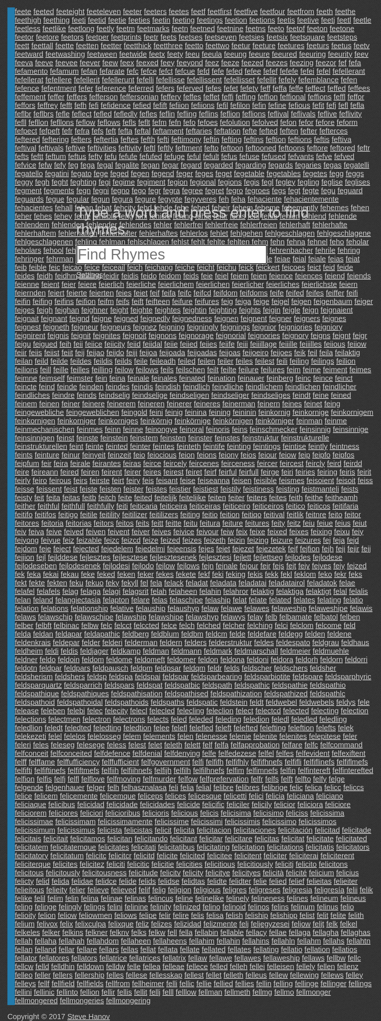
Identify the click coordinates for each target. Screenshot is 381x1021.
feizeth (215, 540)
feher (23, 216)
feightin (195, 310)
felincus (160, 898)
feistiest (205, 489)
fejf (293, 549)
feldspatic (202, 702)
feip (304, 455)
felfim (235, 770)
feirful (228, 472)
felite (338, 915)
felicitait (55, 839)
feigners (307, 318)
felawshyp (202, 617)
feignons (162, 335)
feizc (111, 540)
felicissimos (317, 821)
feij (80, 352)
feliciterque (33, 864)
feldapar (68, 634)
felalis (358, 591)
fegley (285, 182)
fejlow (165, 566)
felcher (234, 625)
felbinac (66, 625)
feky (112, 583)
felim (55, 898)
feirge (270, 472)
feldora (281, 659)
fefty (95, 156)
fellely (305, 966)
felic (296, 787)
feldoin (69, 659)
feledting (107, 728)
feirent (112, 472)
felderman (141, 642)
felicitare (238, 839)
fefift (160, 105)
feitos (125, 523)
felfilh (182, 770)
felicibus (61, 804)
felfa (221, 745)
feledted (78, 728)
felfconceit (31, 753)
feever (90, 63)
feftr (363, 148)
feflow (85, 122)
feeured (284, 54)
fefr (67, 131)
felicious (184, 813)
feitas (71, 497)
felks (139, 932)
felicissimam (75, 821)
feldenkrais (33, 642)
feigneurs (115, 327)
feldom (93, 659)
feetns (256, 28)
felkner (96, 932)
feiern (348, 284)
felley (354, 975)
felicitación (295, 830)
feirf (210, 472)
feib (21, 267)
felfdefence (112, 753)
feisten (110, 489)
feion (186, 455)
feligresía (329, 890)
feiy (357, 532)
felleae (173, 966)
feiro (40, 480)
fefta (125, 131)
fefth (148, 139)
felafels (48, 591)
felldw (115, 966)
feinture (47, 455)
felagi (112, 591)
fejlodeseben (36, 566)
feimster (80, 378)
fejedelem (117, 549)
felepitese (325, 736)
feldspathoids (126, 702)
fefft (66, 105)
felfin (288, 770)
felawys (233, 617)
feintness (344, 446)
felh (113, 787)
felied (278, 881)
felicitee (219, 856)
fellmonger (313, 992)
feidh (45, 276)
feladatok (322, 583)
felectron (96, 719)
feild (41, 361)
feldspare (307, 677)
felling (283, 983)
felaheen (183, 591)
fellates (239, 949)
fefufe (128, 156)
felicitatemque (73, 847)
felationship (89, 608)
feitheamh (341, 497)
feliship (256, 915)
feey (168, 63)
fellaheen (136, 941)
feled (179, 719)
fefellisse (170, 80)
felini (114, 907)
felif (144, 890)
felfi (198, 762)
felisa (215, 915)
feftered (27, 139)
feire (22, 472)
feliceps (150, 796)
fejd (353, 540)
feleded (201, 719)
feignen (226, 318)
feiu (309, 523)
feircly (315, 463)
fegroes (257, 190)
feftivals (50, 148)
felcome (329, 625)
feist (71, 489)
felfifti (23, 770)
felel (55, 736)
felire (181, 915)
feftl (149, 148)
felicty (24, 881)
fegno (120, 190)
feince (323, 378)
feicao (72, 267)
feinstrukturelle (305, 438)
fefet (231, 88)
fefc (132, 71)
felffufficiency (78, 762)
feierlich (111, 284)
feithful (48, 506)
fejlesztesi (215, 557)
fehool (53, 250)
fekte (37, 583)
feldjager (94, 651)
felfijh (163, 770)
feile (141, 361)
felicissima (327, 813)
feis (148, 480)
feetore (47, 37)
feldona (232, 659)
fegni (101, 190)
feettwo (217, 46)
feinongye (161, 429)
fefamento (31, 71)
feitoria (52, 523)
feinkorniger (77, 421)
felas (159, 600)
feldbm (192, 634)
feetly (105, 28)
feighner (94, 310)
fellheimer (148, 983)
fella (186, 932)
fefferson (103, 97)
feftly (165, 148)
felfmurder (159, 779)
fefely (287, 80)
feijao (95, 352)
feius (343, 523)
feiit (67, 352)
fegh (42, 182)
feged (119, 173)
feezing (302, 63)
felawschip (55, 617)
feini (156, 412)
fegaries (308, 165)
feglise (332, 182)
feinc (303, 378)
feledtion (138, 728)
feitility (109, 514)
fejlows (188, 566)
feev (361, 54)
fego (139, 190)
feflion (230, 114)
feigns (320, 335)
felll (168, 992)
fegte (310, 190)
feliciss (297, 813)
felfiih (110, 770)
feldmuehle (331, 651)
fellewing (304, 975)
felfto (303, 779)
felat (240, 600)
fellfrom (118, 983)
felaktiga (290, 591)
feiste (89, 489)
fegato (81, 173)
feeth (324, 11)
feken (126, 574)
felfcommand (341, 745)
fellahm (309, 941)
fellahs (334, 941)
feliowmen (95, 915)
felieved (124, 890)
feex (127, 63)
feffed (337, 88)
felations (55, 608)
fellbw (336, 958)
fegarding (250, 165)
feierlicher (248, 284)
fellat (148, 949)
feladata (223, 583)
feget (224, 173)
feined (341, 395)
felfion (25, 779)
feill (45, 370)
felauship (150, 608)
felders (195, 642)
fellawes (247, 958)
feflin (167, 114)
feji (340, 549)
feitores (27, 523)
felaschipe (186, 600)
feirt (118, 480)
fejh (328, 549)
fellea (152, 966)
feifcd (202, 293)
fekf (204, 574)
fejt (291, 566)
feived (73, 532)
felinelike (209, 898)
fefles (148, 114)
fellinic (44, 992)
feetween (102, 54)
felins (280, 907)
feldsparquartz (38, 685)
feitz (294, 523)
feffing (246, 97)
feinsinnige (350, 429)
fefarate (112, 71)
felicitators (352, 847)
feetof (295, 28)
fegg (336, 173)
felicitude (143, 873)
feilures (273, 370)
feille (60, 370)
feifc (184, 293)
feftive (75, 148)
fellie (203, 983)
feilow (124, 370)
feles (41, 745)
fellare (87, 949)
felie (260, 881)
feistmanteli (320, 489)
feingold (134, 412)
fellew (278, 975)
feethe (345, 11)
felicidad (90, 804)
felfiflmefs (352, 762)
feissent (49, 489)
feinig (174, 412)
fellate (190, 949)
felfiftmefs (83, 770)
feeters (155, 11)
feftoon (232, 148)
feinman (309, 421)
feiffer (335, 293)
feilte (228, 370)
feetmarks (153, 28)
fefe (217, 71)
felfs (272, 779)
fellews (332, 975)
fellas (129, 949)
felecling (190, 711)
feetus (341, 46)
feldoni (258, 659)
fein (101, 378)
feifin (22, 301)
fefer (85, 88)
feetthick (137, 46)
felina (90, 898)
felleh (238, 966)
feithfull (73, 506)
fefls (129, 122)
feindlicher (340, 387)
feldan (43, 634)
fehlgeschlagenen (44, 242)
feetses (190, 37)
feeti (79, 20)
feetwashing (65, 54)
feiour (267, 455)
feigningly (203, 327)
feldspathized (286, 694)
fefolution (235, 122)
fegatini (57, 173)
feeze (230, 63)
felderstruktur (230, 642)
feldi (52, 651)
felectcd (268, 711)
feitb (89, 497)
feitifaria (345, 506)
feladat (196, 583)
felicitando (151, 839)
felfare (292, 745)
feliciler (237, 804)
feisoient (320, 480)
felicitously (63, 873)
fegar (170, 165)
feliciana (300, 796)
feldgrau (325, 642)
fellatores (54, 958)
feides (25, 276)
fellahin (228, 941)
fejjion (24, 557)
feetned (202, 28)
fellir (108, 992)
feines (292, 404)
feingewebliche (39, 412)
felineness (268, 898)
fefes (213, 88)
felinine (136, 907)
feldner (26, 659)
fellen (326, 966)
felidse (169, 881)
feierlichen (213, 284)
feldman (156, 651)
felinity (160, 907)
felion (47, 915)
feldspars (119, 685)
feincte (26, 387)
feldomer (181, 659)
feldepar (66, 642)
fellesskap (165, 975)
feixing (321, 532)
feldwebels (316, 702)
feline (184, 898)
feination (221, 378)
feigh (45, 310)
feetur (240, 46)
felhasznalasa (144, 787)
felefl (179, 728)
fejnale (227, 566)
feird (334, 463)
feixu (342, 532)
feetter (111, 46)
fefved (344, 156)
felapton (116, 600)
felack (174, 583)
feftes (130, 139)
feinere (93, 404)
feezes (277, 63)
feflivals (303, 114)
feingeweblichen (92, 412)
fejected (86, 549)
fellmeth (237, 992)
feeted (43, 11)
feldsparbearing (216, 677)
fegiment (151, 182)
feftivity (129, 148)
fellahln (283, 941)
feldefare (261, 634)
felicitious (219, 864)
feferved (190, 88)
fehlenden (68, 225)
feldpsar (168, 668)
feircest (291, 463)
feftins (253, 139)
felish (234, 915)
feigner (280, 318)
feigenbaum (332, 301)
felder (91, 642)
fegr (154, 190)
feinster (200, 438)
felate (258, 600)
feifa (169, 293)
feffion (268, 97)
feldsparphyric (348, 677)
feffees (359, 88)
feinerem (121, 404)
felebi (76, 711)
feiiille (288, 344)
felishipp (283, 915)
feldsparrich (83, 685)
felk (332, 924)
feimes (360, 370)
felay (255, 617)
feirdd (353, 463)
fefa (355, 63)
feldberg (135, 634)
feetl (344, 20)
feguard (350, 190)
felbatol (326, 617)
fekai (51, 574)
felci (281, 625)
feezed (253, 63)
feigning (172, 327)
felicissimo (279, 821)
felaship (218, 600)
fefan (89, 71)
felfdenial (147, 753)
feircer (267, 463)
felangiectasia (78, 600)
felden (315, 634)
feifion (86, 301)
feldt (257, 702)
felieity (57, 890)
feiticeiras (204, 506)
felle (134, 966)
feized (170, 540)
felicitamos (87, 839)
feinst (65, 438)
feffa (280, 88)
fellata (168, 949)
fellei (257, 966)
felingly (70, 907)
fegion (177, 182)
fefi (94, 105)
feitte (173, 523)
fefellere (58, 80)
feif (155, 293)
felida (60, 881)
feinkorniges (118, 421)
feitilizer (134, 514)
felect (244, 711)
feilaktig (347, 352)
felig (159, 890)
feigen (301, 301)
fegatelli (356, 165)
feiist (51, 352)
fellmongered (36, 1001)
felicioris (155, 813)
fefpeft (49, 131)
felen (185, 736)
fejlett (242, 557)
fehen (360, 208)
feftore (317, 148)
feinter (140, 446)
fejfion (309, 549)
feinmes (90, 429)
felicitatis (320, 847)
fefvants (301, 156)
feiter (236, 497)
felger (96, 787)
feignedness (192, 318)
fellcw (24, 966)
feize (150, 540)
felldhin (63, 966)
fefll (20, 122)
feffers (76, 97)
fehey (63, 216)
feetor (24, 37)
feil (312, 352)
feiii (242, 344)
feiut (360, 523)
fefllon (38, 122)
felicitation (248, 847)
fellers (62, 975)
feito (335, 514)
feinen (49, 404)
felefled (201, 728)
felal (340, 591)
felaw (210, 608)
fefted (268, 131)
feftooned (261, 148)
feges (204, 173)
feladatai (253, 583)
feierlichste (319, 284)
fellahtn (358, 941)
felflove (93, 779)
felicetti (235, 796)
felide (128, 881)
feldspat (149, 685)
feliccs (353, 787)
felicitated (351, 839)
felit (322, 915)
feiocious (162, 455)
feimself (52, 378)
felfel (266, 753)
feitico (295, 506)
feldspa (121, 677)
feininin (244, 412)
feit (39, 497)
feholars (28, 250)
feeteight (70, 11)
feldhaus (355, 642)
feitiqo (252, 514)
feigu (23, 344)
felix (66, 924)
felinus (327, 907)
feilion (345, 361)
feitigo (68, 514)
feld (349, 625)
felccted (146, 625)
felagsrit (135, 591)
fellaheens (170, 941)
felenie (240, 736)
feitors (103, 523)
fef (342, 63)
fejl (41, 557)
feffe (296, 88)
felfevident (312, 753)
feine (321, 395)
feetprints (126, 37)
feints (24, 455)
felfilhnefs (208, 770)
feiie (171, 344)
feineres (207, 404)
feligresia (297, 890)
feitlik (295, 514)
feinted (117, 446)
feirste (99, 480)
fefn (175, 122)
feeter (132, 11)
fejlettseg (268, 557)
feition (230, 514)
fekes (165, 574)
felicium (321, 873)
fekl (286, 574)
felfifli (293, 762)
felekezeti (30, 736)
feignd (79, 318)
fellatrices (144, 958)
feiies (208, 344)
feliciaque (30, 804)
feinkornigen (35, 421)
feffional (293, 97)
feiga (243, 301)
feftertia (105, 139)
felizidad (187, 924)
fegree (192, 190)
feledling (333, 719)
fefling (187, 114)
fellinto (67, 992)
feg (73, 165)
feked (106, 574)
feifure (182, 301)
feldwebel (281, 702)
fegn (83, 190)
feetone (341, 28)
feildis (102, 361)
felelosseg (104, 736)
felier (77, 890)
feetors (72, 37)
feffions (320, 97)
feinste (87, 438)
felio (347, 907)
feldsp (97, 677)
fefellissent (204, 80)
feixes (298, 532)
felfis (44, 779)
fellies (244, 983)
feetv (361, 46)
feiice (93, 344)
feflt (144, 122)
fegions (230, 182)
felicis (209, 813)
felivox (47, 924)
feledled (304, 719)
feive (54, 532)
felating (329, 600)
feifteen (157, 301)
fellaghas (355, 932)
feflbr (23, 114)
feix (241, 532)
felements (159, 736)
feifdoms (254, 293)
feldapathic (102, 634)
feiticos (318, 506)
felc (106, 625)
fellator (26, 958)
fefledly (125, 114)
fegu (328, 190)
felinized (186, 907)
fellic (187, 983)
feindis (142, 387)
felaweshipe (328, 608)
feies (123, 293)
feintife (214, 446)
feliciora (310, 804)
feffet (211, 97)
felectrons (129, 719)
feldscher (257, 668)
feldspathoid (35, 702)
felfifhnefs (267, 762)
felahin (210, 591)
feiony (228, 455)
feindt (301, 395)
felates (304, 600)
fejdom (26, 549)
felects (158, 719)
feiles (244, 361)
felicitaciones (254, 830)
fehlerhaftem (35, 233)
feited (143, 497)
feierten (101, 293)
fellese (136, 975)
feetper (97, 37)
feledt (54, 728)
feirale (80, 463)
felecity (116, 711)
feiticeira (173, 506)
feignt (341, 335)
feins (239, 429)
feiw (227, 532)
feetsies (252, 37)
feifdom (225, 293)
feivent (118, 532)
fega (88, 165)
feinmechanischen (45, 429)
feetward (29, 54)
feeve (44, 63)
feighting (223, 310)
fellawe (220, 958)
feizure (281, 540)
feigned (126, 318)
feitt (157, 523)
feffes (192, 97)
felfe (209, 753)
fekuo (94, 583)
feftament (167, 131)
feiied (189, 344)
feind (47, 387)
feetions (262, 20)
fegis (251, 182)
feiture (232, 523)
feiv (20, 532)
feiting (190, 514)
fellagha (326, 932)
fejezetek (271, 549)
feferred (141, 88)
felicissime (172, 821)
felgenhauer (65, 787)
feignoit (134, 335)
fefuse (249, 156)
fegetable (249, 173)
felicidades (157, 804)
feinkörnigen (233, 421)
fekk (272, 574)
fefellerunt (118, 80)
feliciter (275, 856)
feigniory (328, 327)
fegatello (29, 173)
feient (50, 284)
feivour (207, 532)
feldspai (148, 677)
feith (296, 497)
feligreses (264, 890)
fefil (222, 105)
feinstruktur (260, 438)
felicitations (285, 847)
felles (115, 975)
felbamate (295, 617)
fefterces (333, 131)
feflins (208, 114)
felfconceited (71, 753)
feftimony (186, 139)
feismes (292, 480)
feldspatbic (182, 685)
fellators (84, 958)
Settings (89, 275)
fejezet (243, 549)
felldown (90, 966)
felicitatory (31, 856)
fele (363, 702)
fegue (55, 199)
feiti (122, 506)
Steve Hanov (89, 1016)
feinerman (238, 404)
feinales (164, 378)
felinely (237, 898)
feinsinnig (315, 429)
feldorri (356, 659)
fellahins (255, 941)
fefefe (289, 71)
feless (116, 745)
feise (188, 480)
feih (65, 344)
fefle (63, 114)
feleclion (219, 711)
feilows (147, 370)
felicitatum (67, 856)
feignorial (231, 335)
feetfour (272, 11)
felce (169, 625)
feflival (278, 114)
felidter (240, 881)
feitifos (45, 514)
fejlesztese (130, 557)
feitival (274, 514)
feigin (271, 310)
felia (187, 787)
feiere (87, 284)
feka (34, 574)
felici (256, 796)
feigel (280, 301)
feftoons (292, 148)
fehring (349, 250)
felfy (320, 779)
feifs (122, 301)
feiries (305, 472)
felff (21, 762)
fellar (67, 949)
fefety (249, 88)
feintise (294, 446)
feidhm (66, 276)
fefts (22, 156)
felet (155, 745)
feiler (225, 361)
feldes (264, 642)
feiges (25, 310)
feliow (67, 915)
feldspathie (290, 685)
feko (325, 574)
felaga (91, 591)
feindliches (32, 395)
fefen (349, 80)
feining (220, 412)
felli (171, 983)
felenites (293, 736)
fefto (211, 148)
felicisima (236, 813)
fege (100, 173)
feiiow (356, 344)
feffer (56, 97)
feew (110, 63)
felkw (156, 932)
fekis (255, 574)
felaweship (289, 608)
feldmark (218, 651)
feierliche (141, 284)
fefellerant (348, 71)
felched (209, 625)
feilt (213, 370)
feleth (173, 745)
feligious (206, 890)
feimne (26, 378)
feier (69, 284)
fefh (80, 105)
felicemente (79, 796)
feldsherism (34, 677)
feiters (257, 497)
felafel (25, 591)
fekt (21, 583)
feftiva (341, 139)
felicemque (118, 796)
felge (337, 779)
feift (138, 301)
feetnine (230, 28)
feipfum (27, 463)
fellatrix (174, 958)
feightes (168, 310)
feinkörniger (274, 421)
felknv (119, 932)
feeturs (317, 46)
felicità (273, 873)
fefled (102, 114)
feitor (352, 514)
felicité (296, 873)
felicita (184, 830)
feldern (171, 642)
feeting (184, 20)
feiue (325, 523)
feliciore (338, 804)
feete (23, 11)
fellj (154, 992)
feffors (25, 105)
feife (277, 293)
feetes (179, 11)
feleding (228, 719)
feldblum (165, 634)
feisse (24, 489)
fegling (308, 182)
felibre (223, 787)
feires (152, 472)
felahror (236, 591)
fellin (263, 983)
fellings (360, 983)
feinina (196, 412)
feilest (264, 361)
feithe (314, 497)
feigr (360, 335)
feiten (217, 497)
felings (94, 907)
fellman (210, 992)
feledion (256, 719)
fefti (163, 139)
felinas (135, 898)
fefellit (266, 80)
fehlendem (32, 225)
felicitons (333, 864)
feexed (147, 63)
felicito (306, 864)
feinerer (179, 404)
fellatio (291, 949)
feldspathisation (136, 694)
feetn (180, 28)
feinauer (250, 378)
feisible (265, 480)
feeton (317, 28)
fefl (343, 105)
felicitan (119, 839)
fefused (274, 156)
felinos (258, 907)
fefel (323, 71)
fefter (309, 131)
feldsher (323, 668)
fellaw (197, 958)
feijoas (229, 352)
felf (208, 745)
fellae (278, 932)
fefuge (174, 156)
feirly (22, 480)
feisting (287, 489)
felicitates (113, 847)
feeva (24, 63)
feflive (327, 114)
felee (162, 728)
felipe (148, 915)
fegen (140, 173)
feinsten (173, 438)
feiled (187, 361)
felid (43, 881)
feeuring (312, 54)
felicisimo (268, 813)
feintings (267, 446)
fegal (105, 165)
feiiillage (263, 344)
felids (147, 881)
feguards (29, 199)
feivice (183, 532)
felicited (192, 856)
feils (167, 370)
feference (110, 88)
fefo (189, 122)
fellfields (90, 983)
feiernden (30, 293)
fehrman (59, 259)
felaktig (262, 591)
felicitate (320, 839)
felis (197, 915)
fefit (318, 105)
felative (122, 608)
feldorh (306, 659)
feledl (280, 719)
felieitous (29, 890)
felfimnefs (262, 770)
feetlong (81, 28)
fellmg (262, 992)
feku (76, 583)
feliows (125, 915)
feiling (299, 361)
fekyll (129, 583)
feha (238, 199)
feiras (132, 463)
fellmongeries (82, 1001)
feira (61, 463)
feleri (23, 745)
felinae (111, 898)
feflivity (350, 114)
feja (339, 540)
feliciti (115, 864)
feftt (37, 156)
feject (62, 549)
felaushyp (183, 608)
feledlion (29, 728)
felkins (72, 932)
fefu (110, 156)
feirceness (238, 463)
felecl (138, 711)
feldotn (26, 668)
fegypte (170, 199)
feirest (173, 472)
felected (296, 711)
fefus (229, 156)
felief (296, 881)
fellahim (201, 941)
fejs (278, 566)
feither (25, 506)
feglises (357, 182)
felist (307, 915)
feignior (264, 327)
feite (125, 497)
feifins (64, 301)
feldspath (217, 685)
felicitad (327, 830)
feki (218, 574)
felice (23, 796)
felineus (353, 898)
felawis (361, 608)
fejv (304, 566)
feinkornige (310, 412)
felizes (161, 924)
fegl (267, 182)
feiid (134, 344)
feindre (63, 395)
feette (64, 46)
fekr (340, 574)
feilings (322, 361)
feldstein (234, 702)
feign (310, 310)
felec (95, 711)
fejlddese (63, 557)
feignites (107, 335)
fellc (354, 958)
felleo (24, 975)
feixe (257, 532)
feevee (66, 63)
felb (271, 617)
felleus (256, 975)
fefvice (25, 165)
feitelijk (165, 497)
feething (56, 20)
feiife (226, 344)
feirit (364, 472)
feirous (60, 480)
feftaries (198, 131)
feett (22, 46)
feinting (239, 446)
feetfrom (300, 11)
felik (366, 890)
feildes (81, 361)
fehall (64, 208)
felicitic (138, 864)
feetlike (54, 28)
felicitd (144, 856)
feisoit (345, 480)
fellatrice (113, 958)
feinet (313, 404)
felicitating (213, 847)
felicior (284, 804)
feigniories (295, 327)
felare (140, 600)
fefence (27, 88)
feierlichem (176, 284)
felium (25, 924)
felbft (44, 625)
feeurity (340, 54)
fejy (339, 566)
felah (159, 591)
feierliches (282, 284)
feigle (291, 310)
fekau (69, 574)
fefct (166, 71)
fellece (197, 966)
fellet (213, 975)
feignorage (196, 335)
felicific (213, 804)
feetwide (133, 54)
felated (280, 600)
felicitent (247, 856)
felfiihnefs (136, 770)
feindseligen (189, 395)
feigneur (84, 327)
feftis (321, 139)
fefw (45, 165)
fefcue (185, 71)
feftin (211, 139)
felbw (90, 625)
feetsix (277, 37)
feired (69, 472)
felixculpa (90, 924)
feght (60, 182)
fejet (223, 549)
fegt (294, 190)
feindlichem (264, 387)
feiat (353, 259)
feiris (347, 472)
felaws (25, 617)
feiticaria (143, 506)
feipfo (321, 455)
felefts (326, 728)
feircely (175, 463)
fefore (325, 122)
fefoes (208, 122)
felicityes (246, 873)
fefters (81, 139)
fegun (100, 199)
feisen (242, 480)
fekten (57, 583)
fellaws (313, 958)
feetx (157, 54)
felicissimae (34, 821)
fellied (223, 983)
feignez (145, 327)
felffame (42, 762)
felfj (60, 779)
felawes (256, 608)
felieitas (319, 881)
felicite (167, 856)
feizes (191, 540)
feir (46, 463)
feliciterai (303, 856)
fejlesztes (95, 557)
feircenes (204, 463)
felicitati (143, 847)
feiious (334, 344)
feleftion (301, 728)
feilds (123, 361)
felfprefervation (224, 779)
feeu (192, 54)
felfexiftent (348, 753)
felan (23, 600)
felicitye (218, 873)
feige (261, 301)
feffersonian (139, 97)
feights (250, 310)
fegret (214, 190)
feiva (36, 532)
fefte (250, 131)
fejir (353, 549)
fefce (149, 71)
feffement (30, 97)
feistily (230, 489)
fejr (265, 566)
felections (30, 719)
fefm (159, 122)
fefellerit (87, 80)
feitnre (316, 514)
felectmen (64, 719)
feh (224, 199)
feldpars (77, 668)
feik (300, 352)
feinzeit (119, 455)
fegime (124, 182)
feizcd (131, 540)
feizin (236, 540)
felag (70, 591)
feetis (286, 20)
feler (350, 736)
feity (278, 523)
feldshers (70, 677)
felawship (130, 617)
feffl (339, 97)
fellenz (347, 966)
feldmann (186, 651)
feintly (318, 446)
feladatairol (287, 583)
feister (133, 489)
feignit (81, 335)
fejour (249, 566)
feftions (300, 139)
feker (145, 574)
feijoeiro (256, 352)
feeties (139, 20)
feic (54, 267)
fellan (24, 949)
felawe (231, 608)
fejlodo (143, 566)
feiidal (152, 344)
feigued (45, 344)
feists (349, 489)
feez (212, 63)
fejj (366, 549)
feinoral (192, 429)
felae (347, 583)
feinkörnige (192, 421)
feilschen (190, 370)
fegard (191, 165)
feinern (268, 404)
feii (78, 344)
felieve (98, 890)
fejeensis (181, 549)
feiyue (50, 540)
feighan (67, 310)
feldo (48, 659)
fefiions (202, 105)
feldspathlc (327, 694)
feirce (152, 463)
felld (42, 966)
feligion (179, 890)
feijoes (281, 352)
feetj (328, 20)
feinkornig (274, 412)
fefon (288, 122)
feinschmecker (274, 429)
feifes (315, 293)
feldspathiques (85, 694)
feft (111, 131)
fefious (299, 105)
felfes (285, 753)
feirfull (249, 472)
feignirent (30, 335)
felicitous (29, 873)
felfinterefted (352, 770)
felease (27, 711)
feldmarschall (256, 651)
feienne (27, 284)
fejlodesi (116, 566)
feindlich (196, 387)
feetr (151, 37)
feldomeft (149, 659)
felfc (311, 745)
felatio (353, 600)
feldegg (291, 634)
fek (20, 574)
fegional (203, 182)
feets (169, 37)
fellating (266, 949)
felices (175, 796)
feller (42, 975)
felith (356, 915)
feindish (168, 387)
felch (187, 625)
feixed (277, 532)
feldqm (194, 668)
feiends (359, 276)
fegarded (218, 165)
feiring (327, 472)
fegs (279, 190)
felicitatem (31, 847)
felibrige (275, 787)
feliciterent (337, 856)
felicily (262, 804)
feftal (143, 131)
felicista (109, 830)
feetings (210, 20)
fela (156, 583)
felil (39, 898)
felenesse (211, 736)
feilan (24, 361)
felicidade (122, 804)
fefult (211, 156)
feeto (276, 28)
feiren (90, 472)
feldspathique (37, 694)
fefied (142, 105)
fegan (150, 165)
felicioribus (122, 813)
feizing (258, 540)
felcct (123, 625)
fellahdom (103, 941)
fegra (171, 190)
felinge (45, 907)
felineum (324, 898)
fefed (234, 71)
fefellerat (29, 80)
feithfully (100, 506)
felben (350, 617)
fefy (60, 165)
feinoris (218, 429)
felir (165, 915)
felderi (112, 642)
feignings (235, 327)
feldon (208, 659)
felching (260, 625)
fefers (165, 88)
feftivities (102, 148)
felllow (186, 992)
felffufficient (120, 762)
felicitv (170, 873)
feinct (344, 378)
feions (206, 455)
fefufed (150, 156)
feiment (335, 370)
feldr (214, 668)
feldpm (141, 668)
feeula (212, 54)
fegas (332, 165)
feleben (53, 711)
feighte (141, 310)
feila (326, 352)
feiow (287, 455)
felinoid (234, 907)
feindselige (150, 395)
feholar (357, 242)
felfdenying (182, 753)
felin (72, 898)
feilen (207, 361)
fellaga (300, 932)
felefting (273, 728)
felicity (193, 873)
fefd (203, 71)
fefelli (145, 80)
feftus (77, 156)
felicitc (96, 856)
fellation (317, 949)
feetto (194, 46)
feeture (264, 46)
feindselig (114, 395)
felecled (162, 711)
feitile (89, 514)
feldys (345, 702)
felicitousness (104, 873)
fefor (306, 122)
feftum (55, 156)
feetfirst (219, 11)
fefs (98, 131)
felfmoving (124, 779)
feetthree (168, 46)
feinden (91, 387)
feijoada (172, 352)
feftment (188, 148)
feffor (356, 97)
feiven (95, 532)
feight (119, 310)
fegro (234, 190)
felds (232, 668)
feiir (21, 352)
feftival (25, 148)
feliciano (329, 796)
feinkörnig (156, 421)
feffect (315, 88)
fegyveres (200, 199)
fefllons (62, 122)
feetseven (220, 37)
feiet (141, 293)
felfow (187, 779)
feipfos (343, 455)
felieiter (346, 881)
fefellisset (239, 80)
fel (144, 583)
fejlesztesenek (173, 557)
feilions (26, 370)
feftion (276, 139)
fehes (43, 216)
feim (294, 370)
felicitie (162, 864)
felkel (348, 924)
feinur (71, 455)
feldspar (175, 677)
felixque (121, 924)
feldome (119, 659)
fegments (59, 190)
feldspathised (186, 694)
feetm (125, 28)
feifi (352, 293)
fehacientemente (311, 199)
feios (248, 455)
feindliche (228, 387)
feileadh (163, 361)
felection (354, 711)
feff (265, 88)
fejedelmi (150, 549)
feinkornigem (352, 412)
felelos (74, 736)
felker (51, 932)
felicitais (28, 839)
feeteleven (104, 11)
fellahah (72, 941)
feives (161, 532)
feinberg (279, 378)
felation (27, 608)
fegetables (283, 173)
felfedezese (237, 753)
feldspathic (252, 685)
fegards (280, 165)
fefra (82, 131)
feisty (23, 497)
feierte (76, 293)
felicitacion (214, 830)
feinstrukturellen (41, 446)
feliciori (91, 813)
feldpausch (110, 668)
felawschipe (94, 617)
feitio (210, 514)
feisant (167, 480)
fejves (321, 566)
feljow (301, 924)
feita (53, 497)
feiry (133, 480)
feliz (142, 924)
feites (278, 497)
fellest (194, 975)
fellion (89, 992)
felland (45, 949)
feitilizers (163, 514)
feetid (97, 20)
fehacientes (34, 208)
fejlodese (327, 557)
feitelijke (192, 497)
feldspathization (236, 694)
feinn (113, 429)
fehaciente (264, 199)
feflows (108, 122)
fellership (89, 975)
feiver (141, 532)
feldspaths (167, 702)
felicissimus (76, 830)
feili (282, 361)
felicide (188, 804)
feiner (71, 404)
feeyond (190, 63)
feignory (295, 335)
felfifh (215, 762)
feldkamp (126, 651)
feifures (207, 301)
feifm (106, 301)
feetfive (245, 11)
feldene (339, 634)
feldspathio (328, 685)
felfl (73, 779)
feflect (81, 114)
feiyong (27, 540)
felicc (332, 787)
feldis (69, 651)
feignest (28, 327)
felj (244, 924)
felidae (82, 881)
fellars (109, 949)
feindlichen (303, 387)
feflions (254, 114)
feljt (318, 924)
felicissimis (242, 821)
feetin (161, 20)
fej (327, 540)
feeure (259, 54)
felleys (25, 983)
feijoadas (202, 352)
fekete (186, 574)
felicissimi (207, 821)
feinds (86, 395)
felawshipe (166, 617)
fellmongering (128, 1001)
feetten (87, 46)
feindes (118, 387)
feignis (58, 335)
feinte (94, 446)
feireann (44, 472)
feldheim (29, 651)
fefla (357, 105)
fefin (259, 105)
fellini (23, 992)
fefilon (240, 105)
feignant (54, 318)
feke (88, 574)
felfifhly (237, 762)
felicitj (284, 864)
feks (355, 574)
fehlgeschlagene (344, 233)
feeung (235, 54)
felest (137, 745)
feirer (132, 472)
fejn (208, 566)
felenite (265, 736)
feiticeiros (267, 506)
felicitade (356, 830)
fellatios (344, 949)
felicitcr (119, 856)
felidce (106, 881)
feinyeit (93, 455)
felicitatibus (176, 847)
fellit (140, 992)
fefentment (58, 88)
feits (143, 523)
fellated (214, 949)
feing (332, 404)
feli (173, 787)
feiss (365, 480)
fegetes (315, 173)
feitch (107, 497)
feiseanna (214, 480)
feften (289, 131)
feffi (228, 97)
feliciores (63, 813)
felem (132, 736)
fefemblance (318, 80)
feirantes (106, 463)
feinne (133, 429)
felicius (347, 873)
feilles (79, 370)
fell (172, 932)
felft (287, 779)
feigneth (56, 327)
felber (24, 625)
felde (237, 634)
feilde (59, 361)
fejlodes (298, 557)
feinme (336, 421)
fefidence (116, 105)
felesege (91, 745)
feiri (287, 472)
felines (297, 898)
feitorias (79, 523)
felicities (189, 864)
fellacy (256, 932)
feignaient (337, 310)
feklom (305, 574)
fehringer (29, 259)
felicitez (92, 864)
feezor (326, 63)
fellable (232, 932)
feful (194, 156)
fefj (331, 105)
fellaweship (281, 958)
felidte (217, 881)
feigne (102, 318)
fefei (307, 71)
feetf (198, 11)
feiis (35, 352)
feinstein (114, 438)
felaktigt (318, 591)
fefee (252, 71)
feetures (290, 46)
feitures (257, 523)
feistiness (258, 489)
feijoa (148, 352)
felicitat (292, 839)
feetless (27, 28)
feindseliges (270, 395)
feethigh (28, 20)
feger (184, 173)
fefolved (265, 122)
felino (211, 907)
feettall (42, 46)
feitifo (24, 514)
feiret (193, 472)
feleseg (63, 745)
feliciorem (31, 813)
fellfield (63, 983)
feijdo (115, 352)
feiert (56, 293)
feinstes (227, 438)
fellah (24, 941)
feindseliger (230, 395)
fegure (145, 199)
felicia (275, 796)
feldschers (291, 668)
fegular (77, 199)
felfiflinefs (318, 762)
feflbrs (43, 114)
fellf (43, 983)
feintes (163, 446)
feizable (89, 540)
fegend (162, 173)
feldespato (293, 642)
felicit (163, 830)
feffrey (47, 105)
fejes (206, 549)
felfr (257, 779)
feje (45, 549)
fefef (270, 71)
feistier (180, 489)
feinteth (189, 446)
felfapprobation (255, 745)
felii (352, 890)
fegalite (127, 165)
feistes (156, 489)
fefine (277, 105)
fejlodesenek (80, 566)
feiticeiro (236, 506)
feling (24, 907)
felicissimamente (125, 821)
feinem (26, 404)
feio (139, 455)
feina (117, 378)
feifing (42, 301)
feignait (27, 318)
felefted (245, 728)
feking (235, 574)
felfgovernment (165, 762)
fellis (124, 992)
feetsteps (342, 37)
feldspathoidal (79, 702)
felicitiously (255, 864)
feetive (308, 20)
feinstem (144, 438)
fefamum (64, 71)
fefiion (179, 105)
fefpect (26, 131)
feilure (249, 370)
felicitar (211, 839)
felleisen (280, 966)
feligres (234, 890)
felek (346, 728)
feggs (355, 173)
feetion (236, 20)
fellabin (206, 932)
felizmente (220, 924)
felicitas (266, 839)
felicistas (138, 830)
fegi (105, 182)
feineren (151, 404)
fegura (122, 199)
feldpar (50, 668)
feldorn (331, 659)
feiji (131, 352)
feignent (253, 318)
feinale (139, 378)
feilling (102, 370)
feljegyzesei (270, 924)
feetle (362, 20)
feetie (117, 20)
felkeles (27, 932)
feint (76, 446)
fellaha (45, 941)
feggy (24, 182)
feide (345, 267)
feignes (334, 318)
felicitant (183, 839)
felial (203, 787)
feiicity (114, 344)
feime (312, 370)
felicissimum (35, 830)
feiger (363, 301)
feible (38, 267)
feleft (223, 728)
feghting (83, 182)
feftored (342, 148)
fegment (28, 190)
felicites (65, 864)
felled (219, 966)
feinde (67, 387)
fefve (324, 156)
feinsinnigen (35, 438)
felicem (46, 796)
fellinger (333, 983)
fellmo (284, 992)
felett (192, 745)
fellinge (306, 983)
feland (43, 600)
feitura (210, 523)
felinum (303, 907)
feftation (227, 131)
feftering (55, 139)
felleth (233, 975)
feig (227, 301)
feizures (308, 540)
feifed (295, 293)
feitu (191, 523)
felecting (325, 711)
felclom (301, 625)
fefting (231, 139)
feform (347, 122)
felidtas (193, 881)
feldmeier (295, 651)
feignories (264, 335)
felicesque (204, 796)
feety (175, 54)
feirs (80, 480)
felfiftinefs (49, 770)
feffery (171, 97)
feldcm (216, 634)
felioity (25, 915)
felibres (247, 787)
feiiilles (310, 344)
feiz (68, 540)
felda (23, 634)
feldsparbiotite (267, 677)
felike (23, 898)
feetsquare (307, 37)
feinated (192, 378)
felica (313, 787)
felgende (29, 787)
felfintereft (314, 770)
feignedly (155, 318)
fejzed (357, 566)
